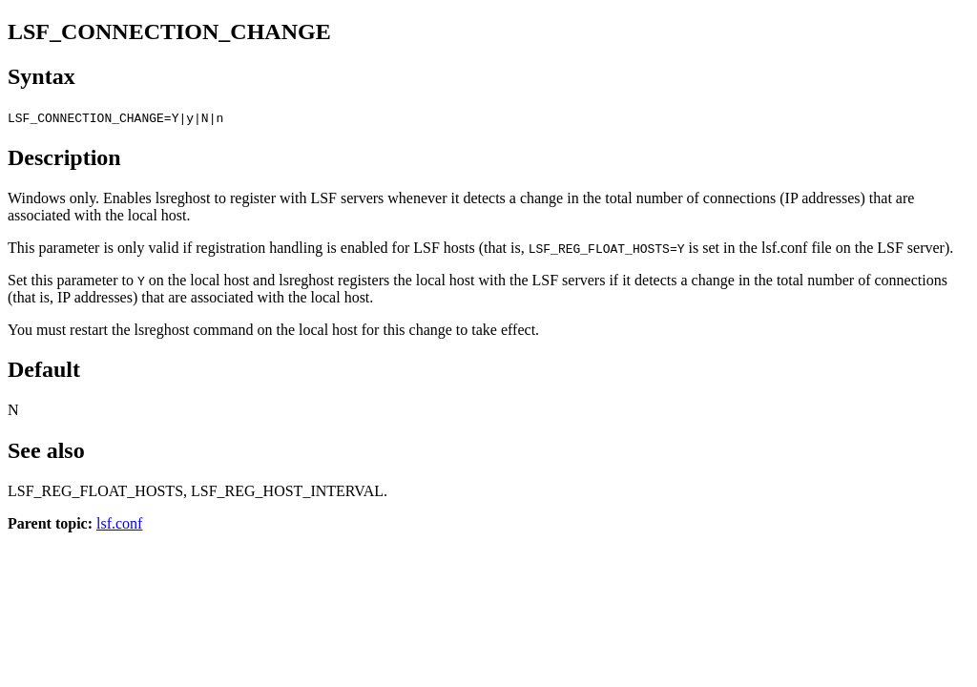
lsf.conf (119, 523)
